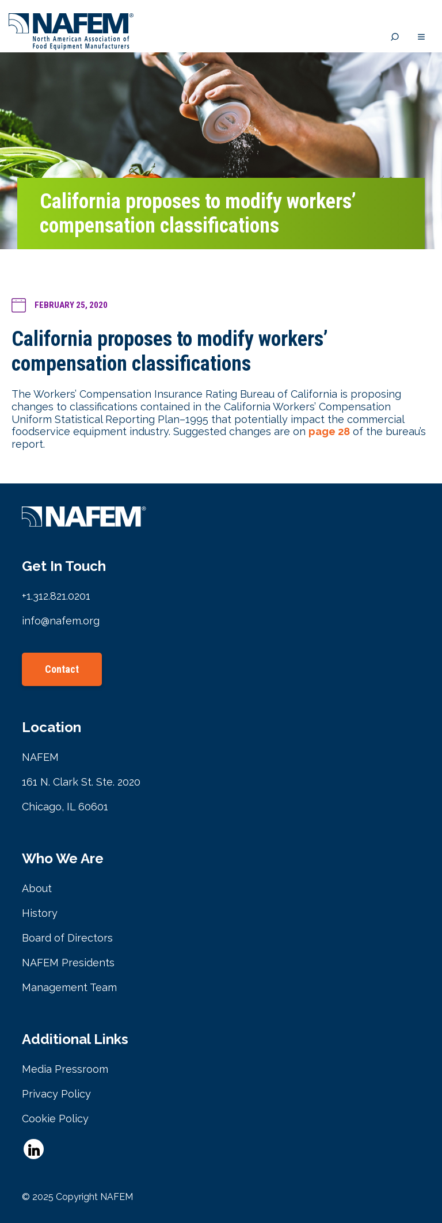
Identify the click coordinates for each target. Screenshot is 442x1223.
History (40, 913)
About (37, 888)
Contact (62, 669)
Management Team (69, 987)
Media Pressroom (65, 1069)
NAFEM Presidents (68, 963)
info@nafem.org (61, 621)
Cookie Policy (55, 1118)
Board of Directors (67, 938)
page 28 (329, 431)
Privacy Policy (56, 1094)
